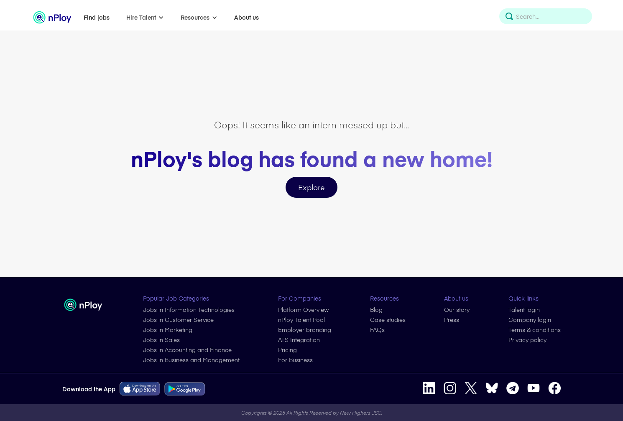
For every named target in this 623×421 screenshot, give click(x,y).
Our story (457, 309)
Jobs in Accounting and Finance (187, 349)
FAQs (377, 329)
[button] (145, 17)
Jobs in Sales (161, 339)
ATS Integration (299, 339)
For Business (295, 359)
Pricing (287, 349)
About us (246, 17)
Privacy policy (527, 339)
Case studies (388, 319)
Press (451, 319)
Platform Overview (303, 309)
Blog (376, 309)
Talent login (524, 309)
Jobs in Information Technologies (189, 309)
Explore (311, 187)
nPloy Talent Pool (301, 319)
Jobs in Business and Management (191, 359)
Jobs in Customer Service (178, 319)
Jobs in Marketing (167, 329)
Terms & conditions (534, 329)
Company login (529, 319)
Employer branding (304, 329)
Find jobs (97, 17)
